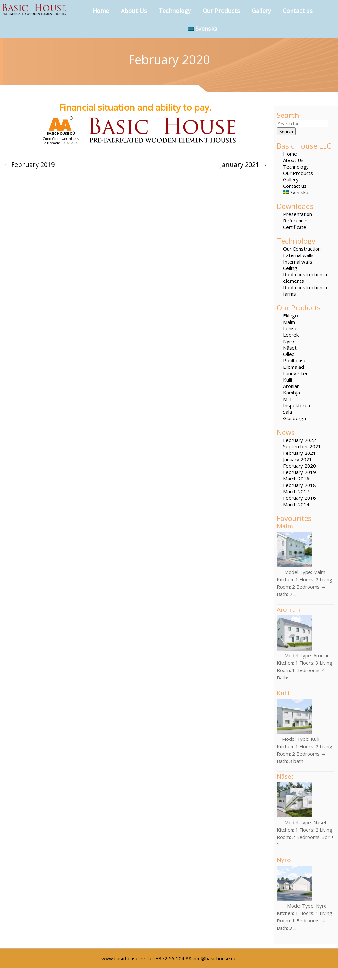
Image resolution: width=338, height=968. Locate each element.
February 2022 (299, 440)
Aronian (291, 386)
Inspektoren (296, 405)
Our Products (221, 10)
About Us (134, 10)
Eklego (290, 315)
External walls (298, 255)
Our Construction (302, 249)
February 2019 (299, 472)
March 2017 (296, 491)
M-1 (287, 399)
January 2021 (297, 459)
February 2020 (299, 465)
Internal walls (297, 261)
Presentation (297, 214)
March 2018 (296, 478)
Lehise (290, 328)
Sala (287, 412)
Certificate (294, 227)
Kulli (287, 379)
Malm (289, 322)
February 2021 (299, 453)
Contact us (298, 10)
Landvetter (295, 373)
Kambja (291, 392)
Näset (290, 347)
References (296, 220)
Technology (175, 10)
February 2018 (299, 485)
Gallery (261, 10)
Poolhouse (295, 360)
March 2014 (296, 504)
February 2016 (299, 498)
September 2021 (302, 446)
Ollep (289, 354)
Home (101, 10)
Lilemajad (293, 367)
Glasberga (294, 418)
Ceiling (290, 268)
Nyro (288, 341)
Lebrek (291, 335)
